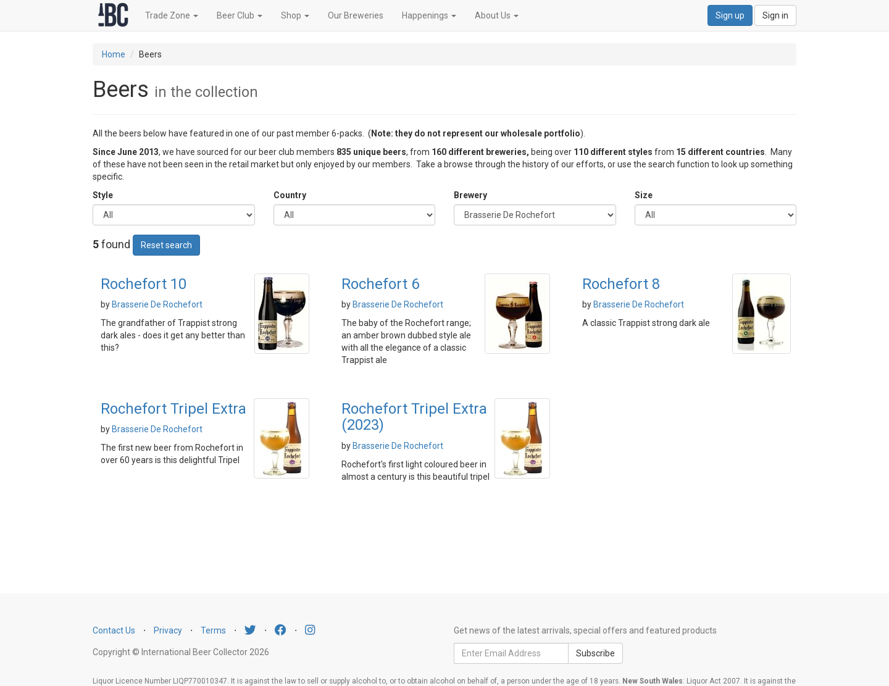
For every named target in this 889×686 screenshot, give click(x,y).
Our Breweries (355, 15)
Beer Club (239, 15)
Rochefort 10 (143, 284)
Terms (213, 630)
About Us (497, 15)
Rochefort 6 (380, 284)
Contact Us (114, 630)
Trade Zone (171, 15)
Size (644, 195)
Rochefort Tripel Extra (173, 408)
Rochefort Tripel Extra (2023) (414, 416)
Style (103, 195)
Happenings (429, 15)
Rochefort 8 (621, 284)
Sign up (730, 15)
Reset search (166, 245)
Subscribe (595, 653)
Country (289, 195)
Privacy (168, 630)
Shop (295, 15)
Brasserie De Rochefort (157, 304)
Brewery (470, 195)
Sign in (775, 15)
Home (113, 54)
